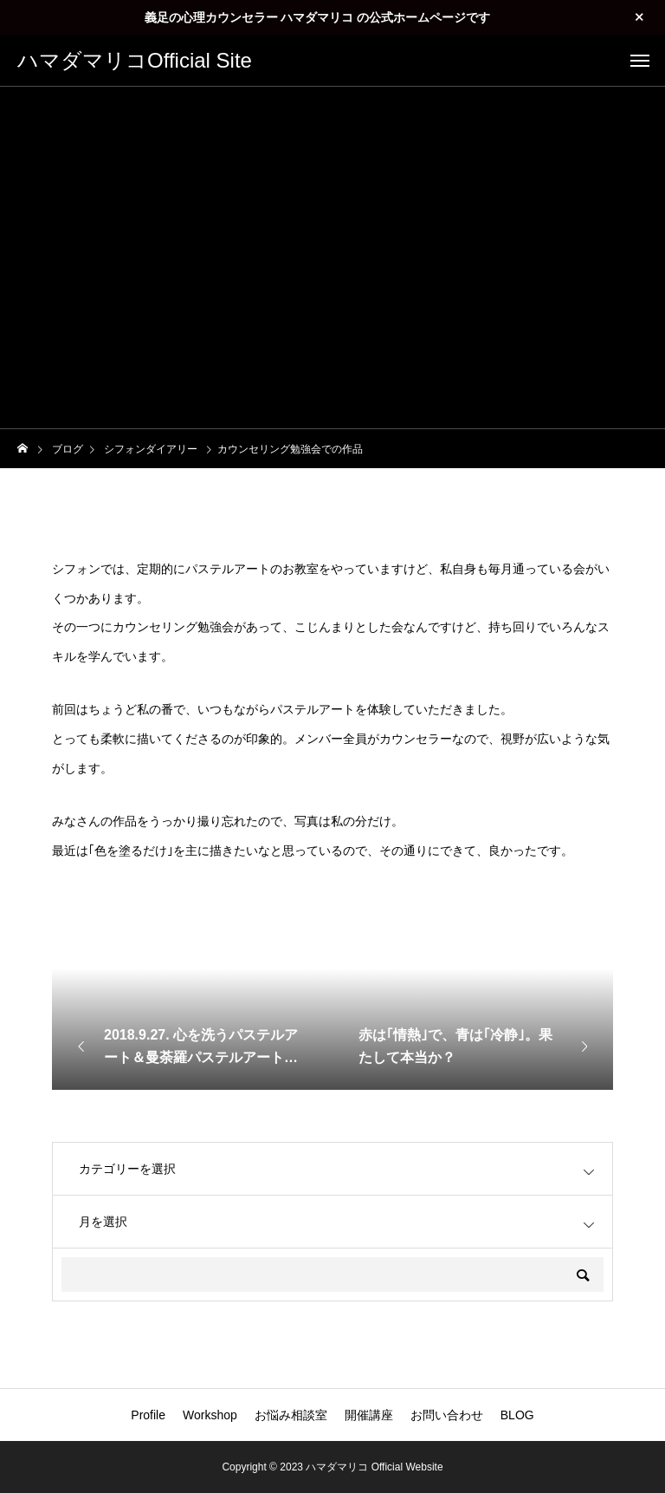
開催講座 (369, 1415)
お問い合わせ (446, 1415)
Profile (148, 1415)
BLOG (517, 1415)
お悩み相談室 (291, 1415)
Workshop (210, 1415)
